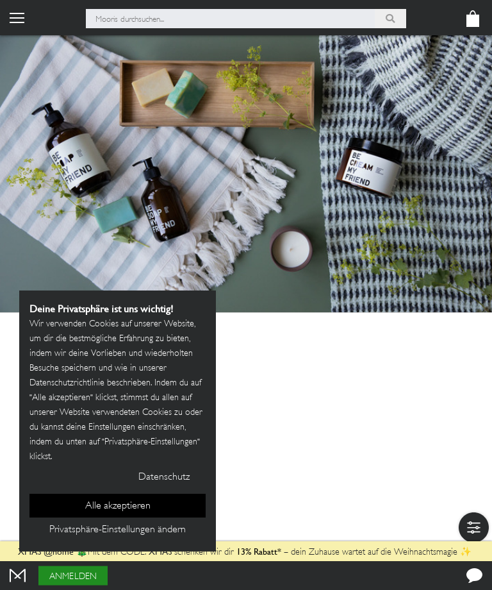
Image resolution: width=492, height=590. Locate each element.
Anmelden (73, 577)
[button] (474, 527)
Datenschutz (164, 477)
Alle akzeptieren (118, 506)
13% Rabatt (256, 551)
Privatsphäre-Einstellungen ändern (117, 530)
